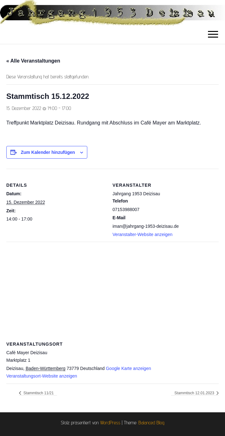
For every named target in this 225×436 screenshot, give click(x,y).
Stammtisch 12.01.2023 (195, 393)
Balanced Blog (151, 423)
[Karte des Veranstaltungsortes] (112, 287)
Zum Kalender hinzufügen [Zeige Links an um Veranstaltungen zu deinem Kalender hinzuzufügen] (48, 152)
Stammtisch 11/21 (38, 393)
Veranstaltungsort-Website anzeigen (41, 375)
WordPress (110, 423)
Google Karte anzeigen (128, 368)
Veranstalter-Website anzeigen (142, 234)
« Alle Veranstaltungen (33, 61)
